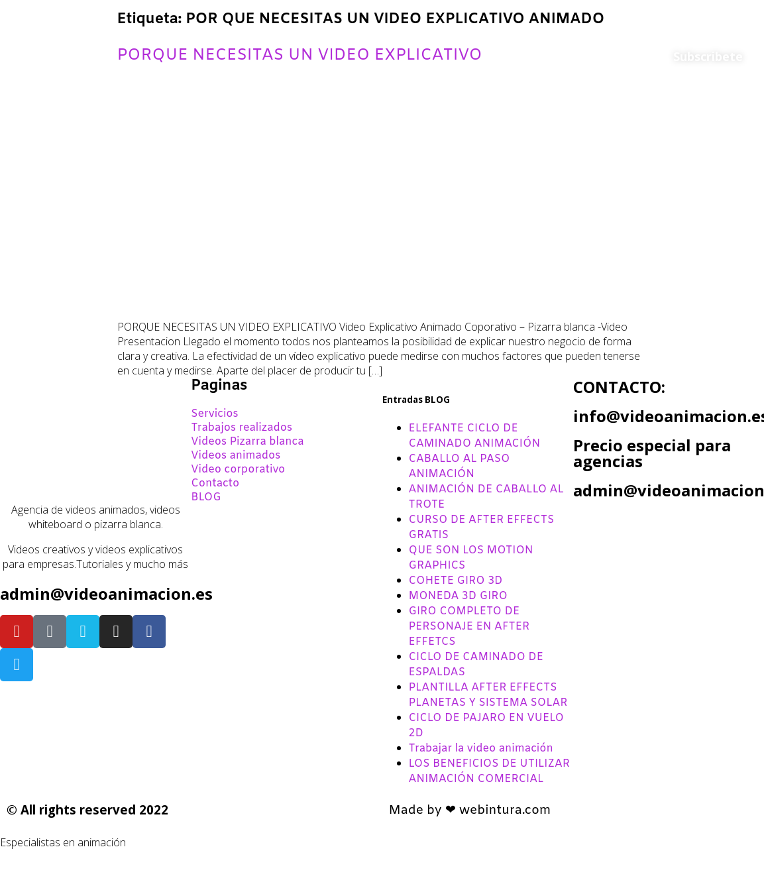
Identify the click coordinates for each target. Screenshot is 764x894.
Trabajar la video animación (481, 748)
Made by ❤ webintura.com (470, 811)
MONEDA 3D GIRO (458, 596)
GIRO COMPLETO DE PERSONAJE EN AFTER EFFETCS (469, 626)
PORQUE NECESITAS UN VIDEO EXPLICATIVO (299, 55)
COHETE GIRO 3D (456, 581)
